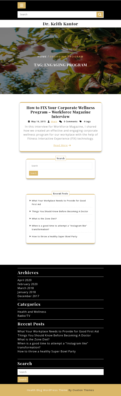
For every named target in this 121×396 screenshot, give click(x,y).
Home (42, 56)
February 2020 (28, 284)
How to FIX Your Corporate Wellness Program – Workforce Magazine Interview (60, 112)
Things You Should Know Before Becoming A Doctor (60, 213)
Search (99, 13)
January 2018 (27, 292)
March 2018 (26, 288)
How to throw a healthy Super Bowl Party (56, 233)
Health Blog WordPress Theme (60, 390)
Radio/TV (24, 316)
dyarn (54, 121)
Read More (60, 145)
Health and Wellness (32, 312)
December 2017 (28, 296)
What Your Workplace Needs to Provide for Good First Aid (58, 331)
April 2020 (25, 280)
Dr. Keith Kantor (60, 23)
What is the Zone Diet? (48, 218)
